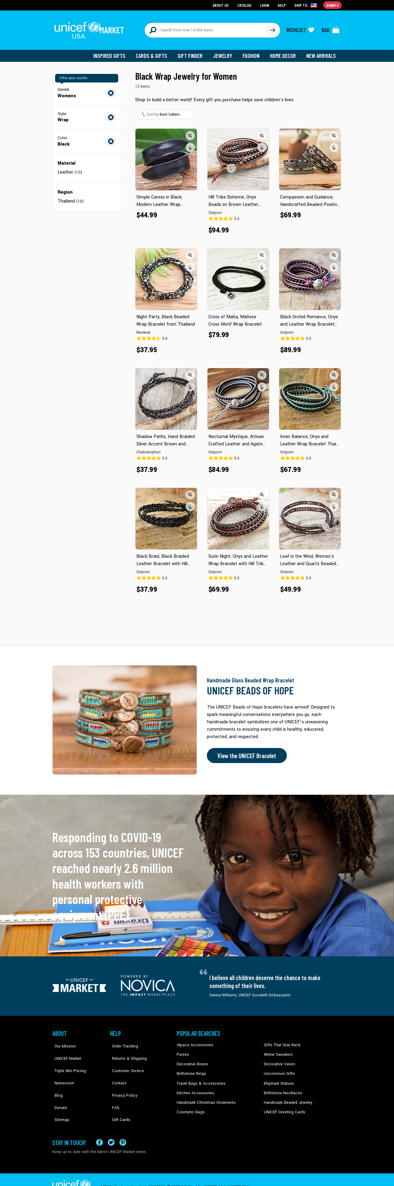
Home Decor (284, 52)
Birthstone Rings (191, 1069)
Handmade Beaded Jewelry (286, 1097)
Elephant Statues (278, 1079)
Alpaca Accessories (193, 1041)
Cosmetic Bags (190, 1107)
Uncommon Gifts (278, 1069)
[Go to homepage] (90, 28)
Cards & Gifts (155, 52)
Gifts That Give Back (281, 1041)
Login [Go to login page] (265, 4)
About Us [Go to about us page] (222, 4)
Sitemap (59, 1097)
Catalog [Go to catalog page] (245, 4)
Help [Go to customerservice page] (282, 4)
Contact (116, 1069)
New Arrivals (321, 52)
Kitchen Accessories (194, 1088)
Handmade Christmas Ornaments (205, 1097)
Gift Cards (118, 1097)
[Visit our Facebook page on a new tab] (99, 1127)
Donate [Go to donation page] (333, 4)
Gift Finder (193, 52)
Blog (56, 1079)
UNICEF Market (64, 1051)
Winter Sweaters (277, 1051)
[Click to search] (272, 28)
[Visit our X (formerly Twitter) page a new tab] (111, 1127)
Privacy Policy (122, 1079)
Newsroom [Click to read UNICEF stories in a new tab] (61, 1069)
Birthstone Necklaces (282, 1088)
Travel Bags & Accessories (199, 1079)
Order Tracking (122, 1041)
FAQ (113, 1088)
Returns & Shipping (126, 1051)
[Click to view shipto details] (306, 5)
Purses (183, 1051)
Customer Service (125, 1060)
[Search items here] (205, 28)
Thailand (71, 197)
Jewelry (224, 52)
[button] (190, 132)
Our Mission (62, 1041)
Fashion (253, 52)
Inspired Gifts (113, 52)
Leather (70, 168)
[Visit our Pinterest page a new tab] (123, 1127)
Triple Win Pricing (67, 1060)
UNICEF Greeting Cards (283, 1107)
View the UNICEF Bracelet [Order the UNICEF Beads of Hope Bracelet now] (245, 752)
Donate (58, 1088)
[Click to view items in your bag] (330, 28)
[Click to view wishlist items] (300, 28)
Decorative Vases (278, 1060)
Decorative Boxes (191, 1060)
